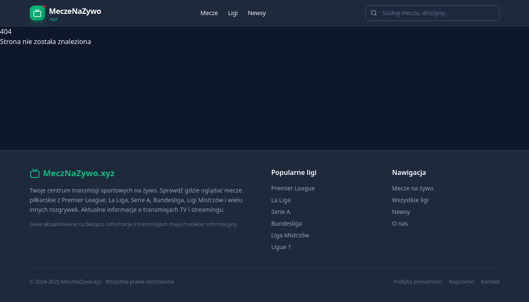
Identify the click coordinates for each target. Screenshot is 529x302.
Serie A (280, 212)
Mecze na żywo (413, 188)
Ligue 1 (281, 247)
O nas (400, 223)
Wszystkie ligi (410, 200)
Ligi (232, 13)
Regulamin (461, 282)
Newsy (257, 13)
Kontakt (490, 282)
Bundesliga (286, 223)
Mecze (209, 13)
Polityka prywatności (417, 282)
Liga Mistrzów (290, 235)
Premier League (293, 188)
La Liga (281, 200)
